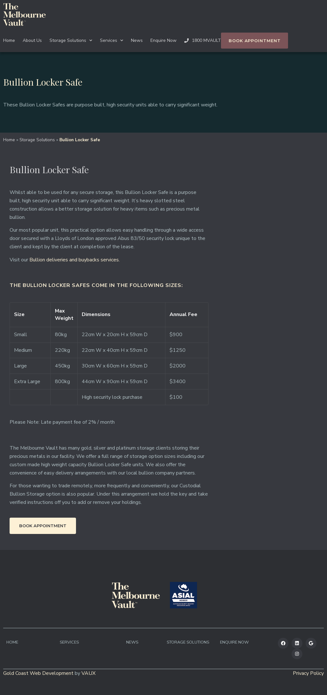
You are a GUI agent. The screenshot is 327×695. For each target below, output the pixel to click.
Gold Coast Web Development (38, 673)
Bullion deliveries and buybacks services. (74, 259)
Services (111, 40)
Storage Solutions (70, 40)
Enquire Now (163, 40)
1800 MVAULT (202, 40)
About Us (32, 40)
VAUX (88, 673)
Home (9, 40)
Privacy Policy (308, 673)
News (137, 40)
